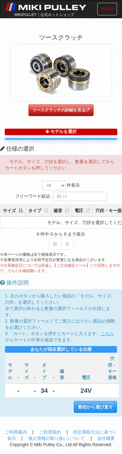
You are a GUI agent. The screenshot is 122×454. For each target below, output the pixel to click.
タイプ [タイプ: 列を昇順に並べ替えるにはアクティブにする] (34, 210)
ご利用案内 (16, 432)
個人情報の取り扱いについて (57, 438)
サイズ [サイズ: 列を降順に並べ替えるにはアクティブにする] (9, 210)
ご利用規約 (50, 432)
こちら (107, 333)
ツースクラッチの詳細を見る (61, 110)
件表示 (61, 185)
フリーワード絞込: (61, 196)
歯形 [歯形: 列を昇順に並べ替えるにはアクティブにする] (57, 210)
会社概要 (106, 438)
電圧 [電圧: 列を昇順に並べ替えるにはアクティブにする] (78, 210)
